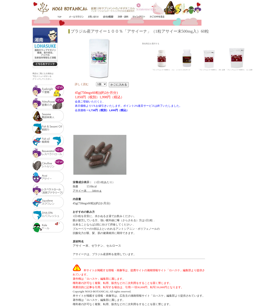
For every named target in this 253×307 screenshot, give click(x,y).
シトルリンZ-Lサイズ (186, 69)
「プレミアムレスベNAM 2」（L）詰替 (239, 69)
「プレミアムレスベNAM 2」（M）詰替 (211, 69)
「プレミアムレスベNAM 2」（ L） (163, 69)
